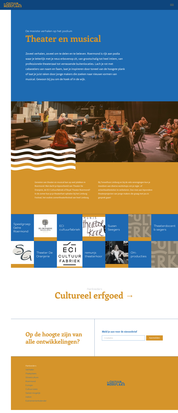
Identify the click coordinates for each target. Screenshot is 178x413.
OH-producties (139, 254)
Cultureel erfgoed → (94, 295)
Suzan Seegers (114, 227)
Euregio (29, 385)
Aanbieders (31, 365)
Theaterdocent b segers (165, 227)
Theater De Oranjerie (44, 254)
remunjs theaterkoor (93, 254)
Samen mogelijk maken (33, 395)
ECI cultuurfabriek (69, 227)
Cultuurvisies (32, 389)
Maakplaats (31, 373)
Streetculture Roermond (32, 379)
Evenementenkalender (36, 400)
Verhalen (30, 369)
